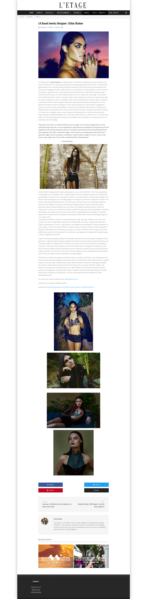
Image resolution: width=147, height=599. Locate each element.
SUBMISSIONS (36, 587)
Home (31, 13)
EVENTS (86, 13)
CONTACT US (36, 582)
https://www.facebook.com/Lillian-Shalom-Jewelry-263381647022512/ (70, 287)
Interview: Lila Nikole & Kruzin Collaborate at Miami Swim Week (57, 498)
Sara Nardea (42, 27)
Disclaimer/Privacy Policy (105, 595)
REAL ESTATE (113, 13)
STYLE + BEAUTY (98, 13)
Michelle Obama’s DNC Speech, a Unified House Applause (89, 498)
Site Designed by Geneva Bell (119, 595)
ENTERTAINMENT (63, 13)
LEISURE (77, 13)
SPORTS (39, 13)
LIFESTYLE (49, 13)
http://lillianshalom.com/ (69, 279)
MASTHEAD (36, 584)
